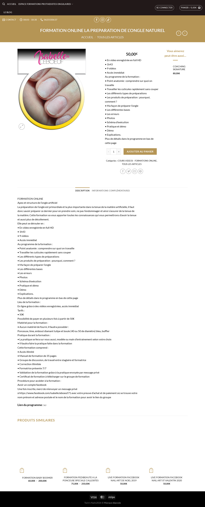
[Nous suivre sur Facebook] (96, 19)
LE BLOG (8, 12)
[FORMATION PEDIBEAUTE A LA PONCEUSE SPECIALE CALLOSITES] (81, 450)
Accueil (11, 4)
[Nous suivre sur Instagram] (102, 19)
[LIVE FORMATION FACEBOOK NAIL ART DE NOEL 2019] (124, 450)
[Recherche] (3, 4)
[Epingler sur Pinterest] (140, 171)
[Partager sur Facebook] (122, 171)
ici (45, 405)
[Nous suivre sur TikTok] (108, 19)
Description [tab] (82, 190)
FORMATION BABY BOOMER (37, 477)
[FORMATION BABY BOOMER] (37, 450)
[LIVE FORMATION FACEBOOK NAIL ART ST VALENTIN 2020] (167, 450)
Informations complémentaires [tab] (111, 190)
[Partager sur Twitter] (128, 171)
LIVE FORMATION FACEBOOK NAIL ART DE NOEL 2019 (123, 479)
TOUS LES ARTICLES (110, 37)
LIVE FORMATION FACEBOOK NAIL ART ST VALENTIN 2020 (166, 479)
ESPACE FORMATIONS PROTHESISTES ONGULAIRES (45, 4)
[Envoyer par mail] (134, 171)
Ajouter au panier (140, 151)
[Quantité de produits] (113, 151)
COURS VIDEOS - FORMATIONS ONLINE (137, 160)
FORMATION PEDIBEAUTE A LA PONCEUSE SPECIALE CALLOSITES (80, 479)
